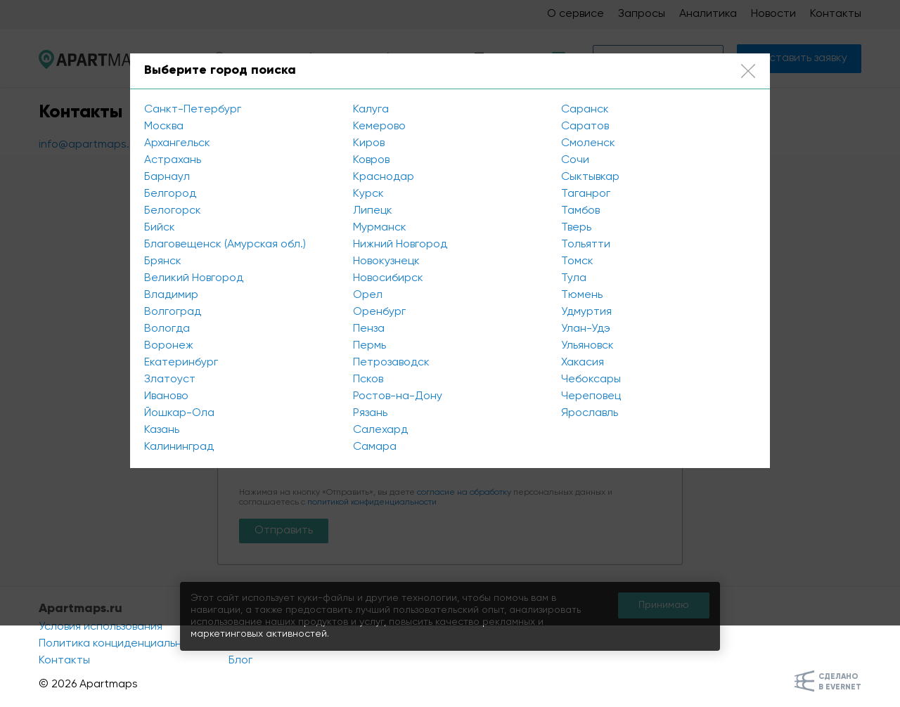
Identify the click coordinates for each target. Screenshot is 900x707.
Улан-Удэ (585, 329)
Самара (375, 447)
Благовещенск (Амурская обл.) (225, 244)
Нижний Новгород (400, 244)
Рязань (370, 413)
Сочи (575, 160)
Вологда (167, 329)
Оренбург (379, 312)
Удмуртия (586, 312)
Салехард (380, 430)
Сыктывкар (590, 177)
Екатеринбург (181, 362)
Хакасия (582, 362)
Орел (367, 295)
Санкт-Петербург (192, 109)
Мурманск (379, 227)
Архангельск (177, 143)
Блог (240, 660)
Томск (577, 261)
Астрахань (172, 160)
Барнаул (167, 177)
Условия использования (100, 627)
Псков (368, 379)
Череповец (591, 396)
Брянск (162, 261)
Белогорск (172, 210)
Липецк (372, 210)
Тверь (576, 227)
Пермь (369, 345)
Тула (573, 278)
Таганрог (585, 194)
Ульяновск (587, 345)
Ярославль (589, 413)
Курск (368, 194)
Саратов (585, 126)
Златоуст (169, 379)
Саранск (585, 109)
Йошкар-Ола (179, 413)
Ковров (371, 160)
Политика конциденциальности (123, 643)
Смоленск (588, 143)
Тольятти (585, 244)
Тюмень (582, 295)
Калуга (371, 109)
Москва (164, 126)
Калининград (179, 447)
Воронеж (168, 345)
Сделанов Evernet (839, 682)
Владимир (171, 295)
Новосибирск (388, 278)
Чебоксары (591, 379)
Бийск (159, 227)
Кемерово (379, 126)
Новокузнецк (386, 261)
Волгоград (172, 312)
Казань (161, 430)
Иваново (166, 396)
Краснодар (383, 177)
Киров (369, 143)
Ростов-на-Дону (397, 396)
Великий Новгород (193, 278)
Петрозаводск (391, 362)
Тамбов (580, 210)
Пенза (369, 329)
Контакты (64, 660)
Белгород (170, 194)
